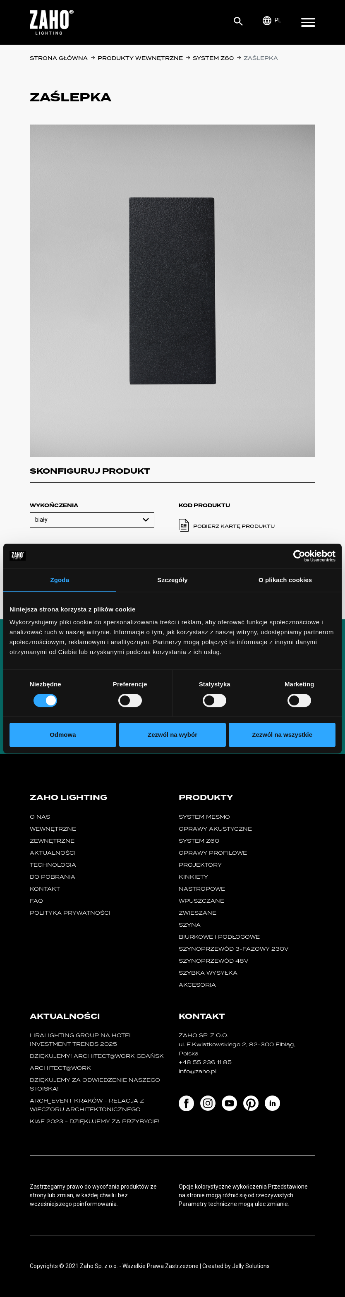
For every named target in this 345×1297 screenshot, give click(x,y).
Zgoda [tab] (59, 579)
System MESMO (204, 816)
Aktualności (53, 852)
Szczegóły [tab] (172, 579)
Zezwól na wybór (172, 734)
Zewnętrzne (52, 840)
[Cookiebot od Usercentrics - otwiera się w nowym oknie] (299, 556)
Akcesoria (197, 984)
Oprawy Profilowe (213, 852)
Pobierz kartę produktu (234, 526)
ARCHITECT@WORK (60, 1068)
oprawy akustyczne (215, 828)
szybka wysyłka (208, 972)
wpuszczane (201, 900)
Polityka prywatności (70, 912)
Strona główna (59, 58)
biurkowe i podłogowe (219, 936)
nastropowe (202, 888)
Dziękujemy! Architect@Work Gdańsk (97, 1056)
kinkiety (193, 876)
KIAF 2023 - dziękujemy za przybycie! (95, 1121)
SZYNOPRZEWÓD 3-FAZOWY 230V (233, 948)
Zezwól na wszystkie (282, 734)
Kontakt (45, 888)
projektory (200, 864)
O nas (40, 816)
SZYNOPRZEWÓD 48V (213, 960)
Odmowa (63, 734)
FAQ (36, 900)
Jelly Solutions (251, 1266)
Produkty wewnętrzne (140, 58)
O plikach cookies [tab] (285, 579)
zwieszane (197, 912)
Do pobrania (52, 876)
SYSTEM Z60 (213, 58)
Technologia (53, 864)
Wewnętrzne (53, 828)
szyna (190, 924)
